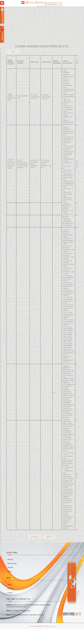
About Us (10, 559)
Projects (10, 593)
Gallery (10, 571)
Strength (10, 567)
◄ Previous (35, 537)
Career (10, 584)
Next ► (49, 537)
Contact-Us (11, 589)
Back (13, 51)
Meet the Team (12, 563)
